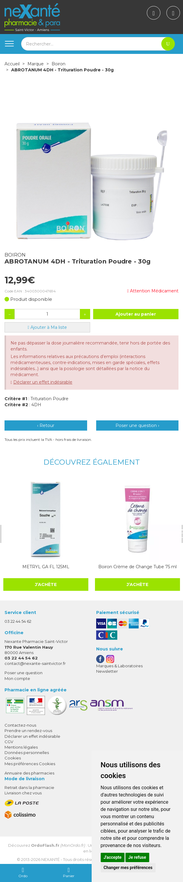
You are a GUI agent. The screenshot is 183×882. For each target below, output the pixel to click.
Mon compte (17, 678)
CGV (9, 741)
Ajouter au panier (135, 314)
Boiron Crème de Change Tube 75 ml (137, 566)
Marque (35, 64)
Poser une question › (137, 425)
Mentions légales (21, 746)
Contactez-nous (20, 725)
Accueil (12, 64)
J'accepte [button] (113, 857)
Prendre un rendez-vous (28, 730)
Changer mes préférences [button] (128, 867)
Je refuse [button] (137, 857)
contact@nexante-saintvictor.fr (35, 663)
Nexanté (50, 859)
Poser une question (24, 672)
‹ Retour (45, 425)
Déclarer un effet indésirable (42, 382)
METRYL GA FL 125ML (45, 566)
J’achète (45, 584)
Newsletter (107, 671)
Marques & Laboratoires (119, 665)
